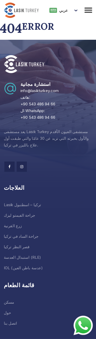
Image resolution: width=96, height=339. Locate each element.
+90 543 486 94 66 (37, 104)
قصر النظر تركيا (17, 246)
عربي (58, 10)
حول (7, 312)
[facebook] (9, 167)
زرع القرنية (13, 225)
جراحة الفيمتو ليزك (19, 215)
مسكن (9, 302)
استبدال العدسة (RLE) (22, 257)
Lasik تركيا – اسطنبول (22, 204)
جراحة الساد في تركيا (21, 236)
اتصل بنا (10, 323)
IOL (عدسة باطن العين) (23, 267)
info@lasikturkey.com (39, 90)
